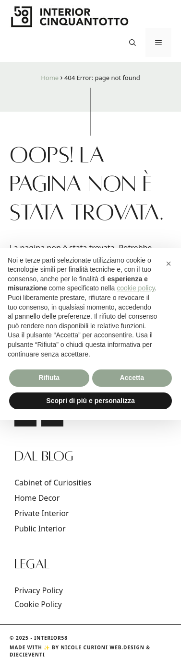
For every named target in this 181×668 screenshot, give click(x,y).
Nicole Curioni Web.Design (103, 647)
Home (50, 77)
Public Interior (40, 528)
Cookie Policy (38, 604)
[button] (132, 42)
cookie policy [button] (136, 288)
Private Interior (41, 513)
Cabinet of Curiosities (52, 482)
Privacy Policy (38, 590)
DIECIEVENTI (27, 654)
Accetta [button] (132, 377)
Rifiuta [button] (49, 377)
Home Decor (37, 498)
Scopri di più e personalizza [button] (90, 400)
